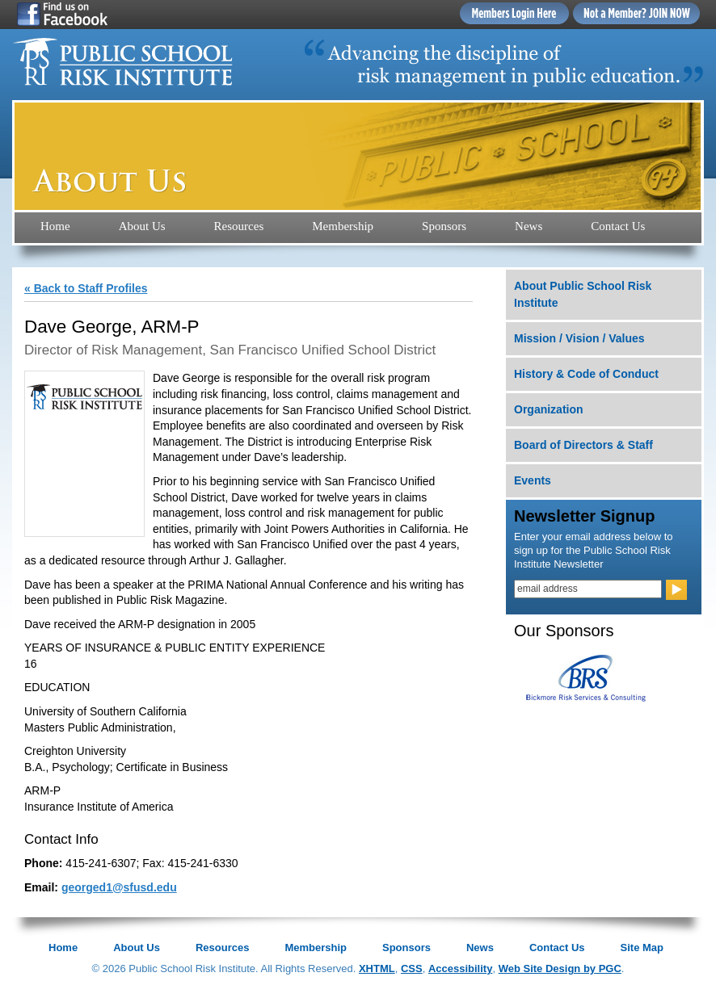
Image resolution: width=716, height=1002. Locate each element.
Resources (239, 226)
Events (532, 480)
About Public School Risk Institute (582, 294)
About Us (142, 226)
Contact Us (618, 226)
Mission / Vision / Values (579, 338)
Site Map (642, 947)
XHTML (377, 968)
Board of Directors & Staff (583, 444)
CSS (412, 968)
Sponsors (444, 226)
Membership (342, 226)
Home (55, 226)
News (528, 226)
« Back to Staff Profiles (86, 288)
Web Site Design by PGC (560, 968)
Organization (548, 409)
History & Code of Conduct (586, 373)
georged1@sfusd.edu (119, 887)
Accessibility (460, 968)
